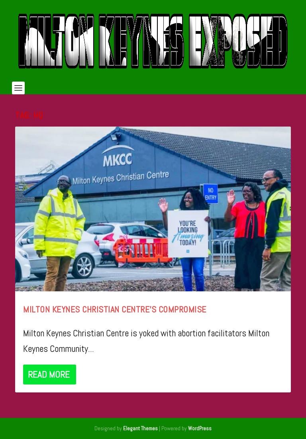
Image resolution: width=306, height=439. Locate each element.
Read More (49, 374)
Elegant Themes (140, 428)
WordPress (200, 428)
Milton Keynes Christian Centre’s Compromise (114, 309)
